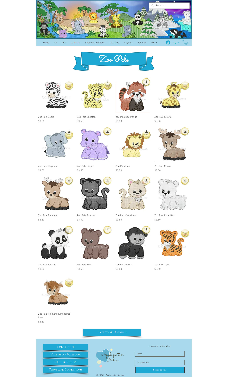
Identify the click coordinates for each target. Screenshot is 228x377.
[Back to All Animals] (112, 332)
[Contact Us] (65, 347)
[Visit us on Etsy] (65, 362)
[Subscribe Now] (160, 370)
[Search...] (169, 6)
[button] (185, 42)
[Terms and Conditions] (65, 370)
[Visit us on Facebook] (65, 355)
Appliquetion (112, 354)
